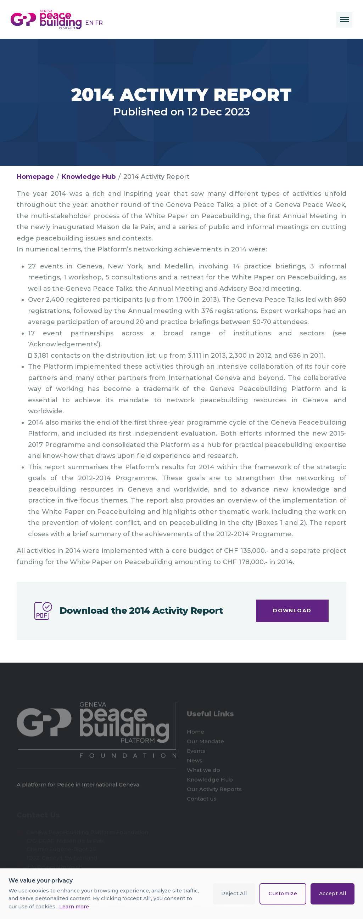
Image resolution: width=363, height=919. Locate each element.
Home (195, 733)
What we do (203, 771)
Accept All (332, 893)
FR (99, 22)
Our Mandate (205, 742)
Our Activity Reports (214, 790)
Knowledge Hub (89, 177)
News (194, 761)
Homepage (35, 177)
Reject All (234, 893)
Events (196, 752)
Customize (283, 893)
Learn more (74, 906)
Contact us (202, 799)
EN (90, 22)
